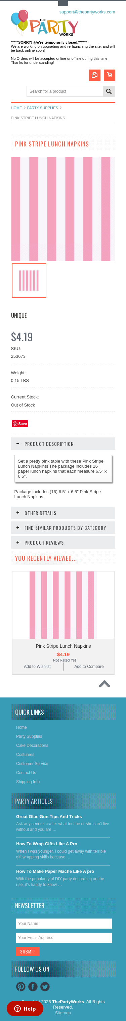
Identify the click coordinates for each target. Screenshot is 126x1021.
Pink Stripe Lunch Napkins (63, 646)
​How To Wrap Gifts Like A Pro (46, 843)
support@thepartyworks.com (87, 11)
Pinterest (21, 986)
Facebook (33, 986)
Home (16, 108)
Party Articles (34, 801)
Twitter (45, 986)
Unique (19, 315)
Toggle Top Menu (63, 3)
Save (22, 424)
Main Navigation (17, 92)
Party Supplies (42, 108)
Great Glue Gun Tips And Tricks (49, 816)
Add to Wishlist (37, 666)
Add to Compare (88, 666)
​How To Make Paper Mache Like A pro (55, 871)
